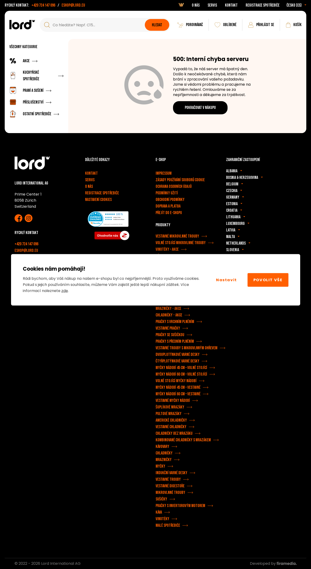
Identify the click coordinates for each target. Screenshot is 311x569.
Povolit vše (268, 279)
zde (64, 290)
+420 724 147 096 (43, 5)
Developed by (273, 563)
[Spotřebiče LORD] (22, 24)
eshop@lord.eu (73, 5)
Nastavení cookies (98, 199)
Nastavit (226, 279)
